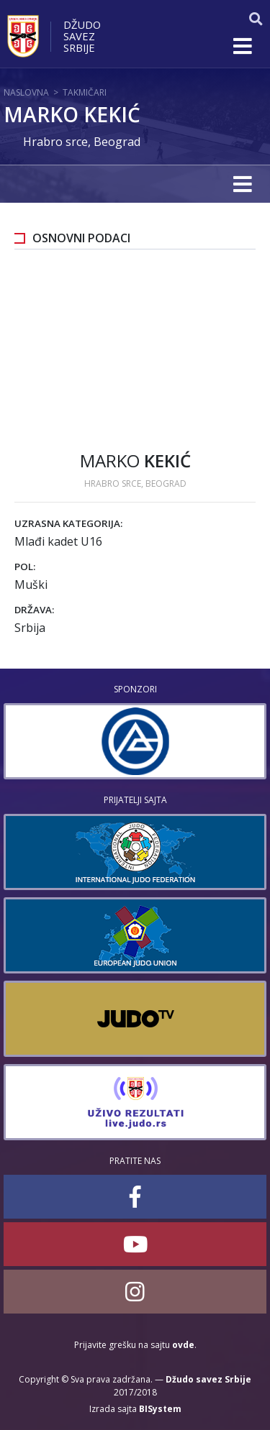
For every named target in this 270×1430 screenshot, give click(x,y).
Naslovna (26, 92)
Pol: (24, 566)
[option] (135, 741)
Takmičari (85, 92)
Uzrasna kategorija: (68, 523)
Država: (34, 609)
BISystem (160, 1409)
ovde (183, 1345)
